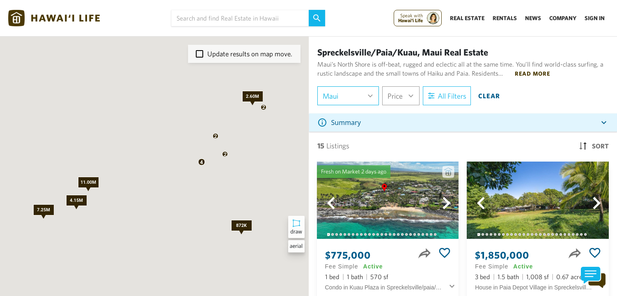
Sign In (595, 18)
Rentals (505, 18)
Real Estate (467, 18)
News (533, 18)
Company (562, 18)
